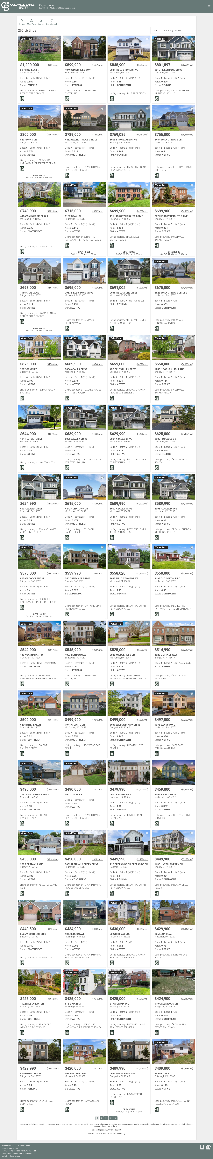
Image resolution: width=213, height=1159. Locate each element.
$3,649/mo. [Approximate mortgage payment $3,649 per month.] (187, 650)
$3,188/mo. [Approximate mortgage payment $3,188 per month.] (187, 859)
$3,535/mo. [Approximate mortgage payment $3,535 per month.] (142, 720)
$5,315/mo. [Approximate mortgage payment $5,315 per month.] (53, 211)
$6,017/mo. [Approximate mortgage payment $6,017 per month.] (142, 65)
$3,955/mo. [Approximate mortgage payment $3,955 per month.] (142, 573)
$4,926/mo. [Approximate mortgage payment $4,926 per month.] (97, 288)
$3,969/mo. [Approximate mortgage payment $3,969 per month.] (97, 573)
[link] (22, 22)
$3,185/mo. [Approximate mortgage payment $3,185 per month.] (53, 929)
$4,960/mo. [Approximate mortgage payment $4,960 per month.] (142, 211)
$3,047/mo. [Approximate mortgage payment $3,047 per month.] (142, 929)
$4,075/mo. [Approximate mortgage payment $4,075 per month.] (53, 573)
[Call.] (46, 8)
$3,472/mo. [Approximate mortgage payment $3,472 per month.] (97, 789)
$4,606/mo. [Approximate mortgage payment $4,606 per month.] (187, 364)
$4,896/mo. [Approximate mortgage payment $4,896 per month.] (142, 288)
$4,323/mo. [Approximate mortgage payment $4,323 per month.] (142, 504)
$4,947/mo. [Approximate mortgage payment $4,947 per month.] (53, 288)
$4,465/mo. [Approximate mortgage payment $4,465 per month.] (142, 434)
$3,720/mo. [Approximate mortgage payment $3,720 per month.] (142, 650)
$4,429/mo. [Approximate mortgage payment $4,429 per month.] (187, 434)
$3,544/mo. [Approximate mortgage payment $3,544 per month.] (53, 720)
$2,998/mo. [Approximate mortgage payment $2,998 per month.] (53, 1068)
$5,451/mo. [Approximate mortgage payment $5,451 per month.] (142, 135)
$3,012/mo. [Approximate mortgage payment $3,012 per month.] (53, 999)
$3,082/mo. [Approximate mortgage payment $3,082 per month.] (97, 929)
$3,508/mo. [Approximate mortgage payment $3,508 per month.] (53, 789)
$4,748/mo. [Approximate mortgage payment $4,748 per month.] (97, 364)
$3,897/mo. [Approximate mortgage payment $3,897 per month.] (53, 650)
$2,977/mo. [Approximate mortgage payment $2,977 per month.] (97, 1068)
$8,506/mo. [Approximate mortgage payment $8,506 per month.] (53, 65)
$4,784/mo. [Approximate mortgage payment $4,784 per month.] (187, 288)
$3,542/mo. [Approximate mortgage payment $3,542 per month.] (97, 720)
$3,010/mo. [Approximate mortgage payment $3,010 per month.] (187, 999)
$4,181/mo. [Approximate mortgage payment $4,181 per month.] (187, 504)
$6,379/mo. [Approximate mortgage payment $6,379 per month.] (97, 65)
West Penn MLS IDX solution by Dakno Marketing (106, 1134)
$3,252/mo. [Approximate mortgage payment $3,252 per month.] (187, 789)
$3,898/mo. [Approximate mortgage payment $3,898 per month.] (187, 573)
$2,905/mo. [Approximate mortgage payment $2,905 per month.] (142, 1068)
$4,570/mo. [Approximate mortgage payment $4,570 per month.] (53, 434)
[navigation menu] (209, 6)
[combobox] (177, 30)
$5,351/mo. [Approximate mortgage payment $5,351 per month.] (187, 135)
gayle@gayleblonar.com (11, 1156)
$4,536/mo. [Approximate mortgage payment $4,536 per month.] (97, 434)
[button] (31, 22)
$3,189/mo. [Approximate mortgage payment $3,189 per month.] (53, 859)
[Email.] (64, 8)
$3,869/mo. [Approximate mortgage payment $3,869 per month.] (97, 650)
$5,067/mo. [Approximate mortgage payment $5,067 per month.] (97, 211)
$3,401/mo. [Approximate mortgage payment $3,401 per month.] (142, 789)
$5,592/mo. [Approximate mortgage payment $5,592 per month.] (97, 135)
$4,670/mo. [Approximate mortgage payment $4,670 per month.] (142, 364)
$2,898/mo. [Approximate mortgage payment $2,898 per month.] (187, 1068)
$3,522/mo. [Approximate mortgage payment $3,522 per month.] (187, 720)
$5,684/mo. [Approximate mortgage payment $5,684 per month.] (187, 65)
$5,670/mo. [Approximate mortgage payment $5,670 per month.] (53, 135)
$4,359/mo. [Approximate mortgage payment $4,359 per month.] (97, 504)
